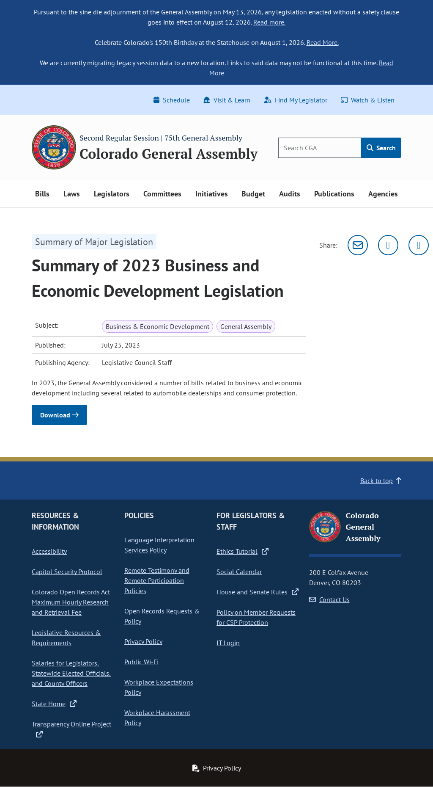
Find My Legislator (295, 100)
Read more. (269, 22)
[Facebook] (418, 245)
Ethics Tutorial (242, 551)
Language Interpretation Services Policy (159, 545)
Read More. (323, 42)
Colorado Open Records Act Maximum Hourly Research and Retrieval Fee (71, 602)
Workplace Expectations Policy (158, 687)
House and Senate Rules (257, 592)
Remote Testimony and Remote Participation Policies (156, 580)
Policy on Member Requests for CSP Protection (256, 617)
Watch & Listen (368, 100)
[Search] (319, 148)
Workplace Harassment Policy (157, 717)
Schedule (171, 100)
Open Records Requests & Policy (162, 616)
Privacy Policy (143, 641)
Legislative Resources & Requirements (66, 637)
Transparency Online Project (71, 729)
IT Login (228, 642)
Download (59, 415)
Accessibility (49, 551)
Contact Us (329, 599)
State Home (54, 703)
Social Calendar (239, 571)
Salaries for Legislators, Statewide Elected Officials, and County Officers (71, 673)
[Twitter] (388, 245)
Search (381, 148)
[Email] (358, 245)
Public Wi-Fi (141, 661)
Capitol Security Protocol (67, 571)
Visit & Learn (226, 100)
